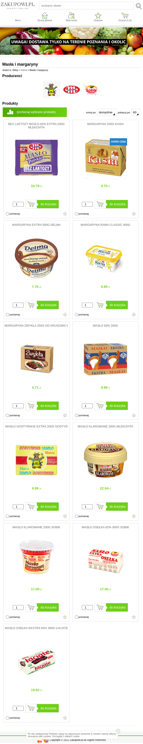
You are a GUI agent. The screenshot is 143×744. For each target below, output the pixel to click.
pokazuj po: (129, 112)
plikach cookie (72, 736)
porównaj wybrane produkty (36, 112)
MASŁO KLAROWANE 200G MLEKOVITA (105, 426)
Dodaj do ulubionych (65, 214)
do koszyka (48, 204)
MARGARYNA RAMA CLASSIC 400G (105, 224)
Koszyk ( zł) (125, 20)
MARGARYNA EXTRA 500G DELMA (36, 224)
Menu (18, 20)
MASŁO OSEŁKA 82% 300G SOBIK (105, 527)
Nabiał (24, 70)
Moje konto (71, 20)
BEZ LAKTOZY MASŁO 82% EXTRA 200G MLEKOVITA (36, 125)
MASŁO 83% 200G (105, 325)
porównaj (13, 214)
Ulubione (98, 20)
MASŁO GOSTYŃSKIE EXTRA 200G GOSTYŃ (36, 426)
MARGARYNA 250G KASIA (105, 124)
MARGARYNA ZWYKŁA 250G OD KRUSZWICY (36, 325)
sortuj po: (101, 112)
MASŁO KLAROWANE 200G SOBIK (36, 527)
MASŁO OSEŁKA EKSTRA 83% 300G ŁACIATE (36, 628)
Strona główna (45, 20)
